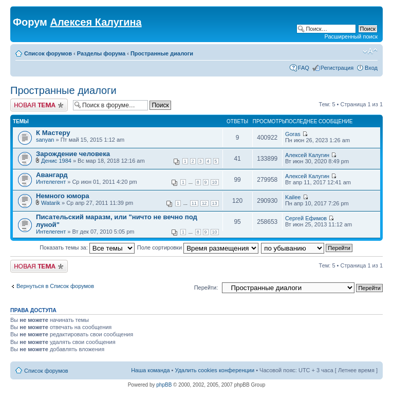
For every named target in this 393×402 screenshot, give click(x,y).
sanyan (45, 140)
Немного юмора (62, 196)
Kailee (293, 197)
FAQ (303, 68)
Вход (371, 68)
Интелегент (51, 182)
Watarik (50, 203)
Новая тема (39, 105)
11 (194, 203)
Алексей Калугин (307, 155)
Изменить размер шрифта (370, 51)
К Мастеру (53, 133)
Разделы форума (101, 53)
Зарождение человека (73, 154)
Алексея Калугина (95, 22)
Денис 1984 (56, 161)
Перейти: (206, 287)
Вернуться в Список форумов (55, 286)
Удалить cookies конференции (215, 370)
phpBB (164, 385)
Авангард (52, 175)
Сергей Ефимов (306, 218)
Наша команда (150, 370)
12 (204, 203)
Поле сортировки (197, 247)
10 (214, 182)
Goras (293, 134)
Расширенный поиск (351, 36)
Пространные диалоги (161, 53)
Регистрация (337, 68)
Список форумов (48, 53)
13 (214, 203)
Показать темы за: (87, 247)
